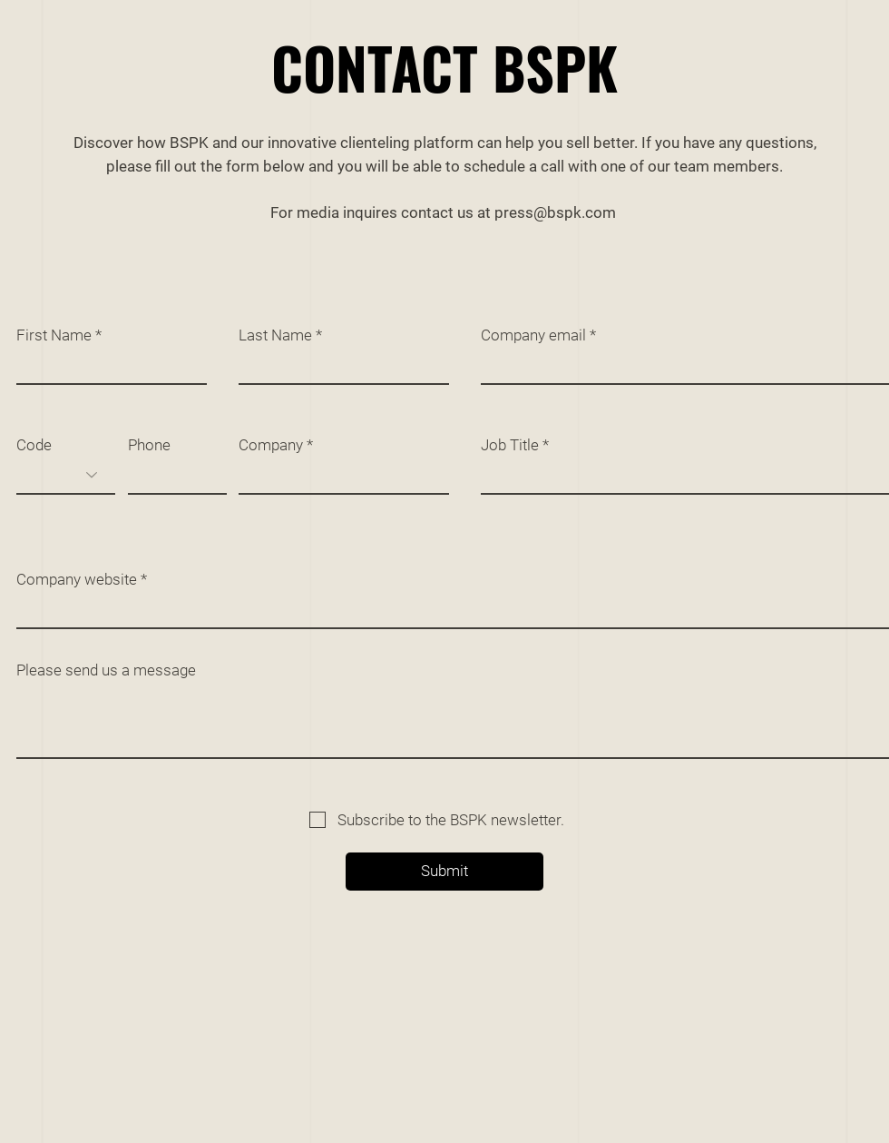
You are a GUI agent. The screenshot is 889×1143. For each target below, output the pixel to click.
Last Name (275, 335)
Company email (533, 335)
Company (271, 445)
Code (34, 445)
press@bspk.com (555, 212)
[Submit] (444, 871)
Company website (76, 579)
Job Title (510, 445)
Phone (149, 445)
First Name (54, 335)
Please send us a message (106, 670)
